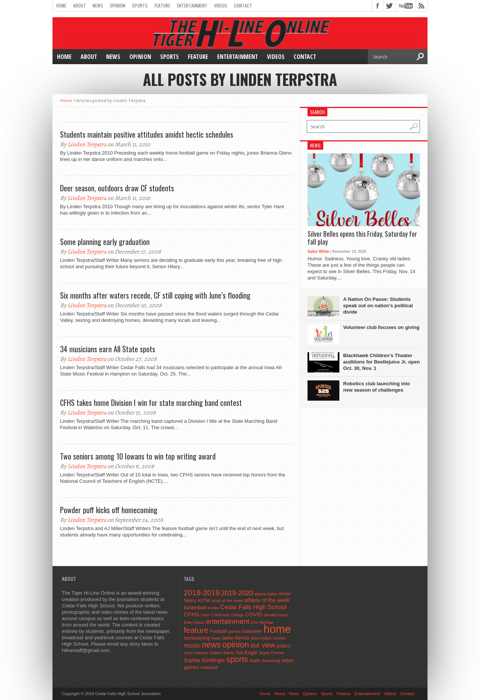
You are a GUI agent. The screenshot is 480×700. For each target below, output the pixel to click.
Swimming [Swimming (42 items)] (270, 660)
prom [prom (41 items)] (188, 652)
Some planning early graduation (105, 241)
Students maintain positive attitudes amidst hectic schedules (146, 134)
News (98, 5)
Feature (162, 5)
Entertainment (192, 5)
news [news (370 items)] (211, 644)
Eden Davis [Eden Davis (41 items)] (194, 622)
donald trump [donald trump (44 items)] (276, 615)
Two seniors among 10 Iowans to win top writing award (138, 456)
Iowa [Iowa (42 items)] (216, 638)
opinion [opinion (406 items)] (235, 644)
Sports (140, 5)
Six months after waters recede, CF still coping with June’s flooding (155, 295)
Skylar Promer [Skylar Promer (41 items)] (271, 652)
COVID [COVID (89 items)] (253, 614)
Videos (220, 5)
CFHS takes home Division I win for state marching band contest (151, 402)
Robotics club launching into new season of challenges (376, 387)
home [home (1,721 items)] (277, 629)
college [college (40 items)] (237, 615)
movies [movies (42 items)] (279, 638)
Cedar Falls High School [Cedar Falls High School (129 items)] (253, 607)
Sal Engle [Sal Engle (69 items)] (246, 652)
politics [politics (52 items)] (283, 646)
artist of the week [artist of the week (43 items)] (227, 600)
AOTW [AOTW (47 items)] (204, 600)
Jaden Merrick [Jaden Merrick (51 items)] (235, 638)
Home (61, 5)
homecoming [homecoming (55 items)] (197, 638)
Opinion (117, 5)
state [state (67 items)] (254, 660)
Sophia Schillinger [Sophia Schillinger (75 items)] (204, 660)
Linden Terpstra (87, 144)
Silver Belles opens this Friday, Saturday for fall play (362, 238)
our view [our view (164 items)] (262, 645)
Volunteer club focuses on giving (381, 327)
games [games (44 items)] (234, 631)
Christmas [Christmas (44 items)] (220, 615)
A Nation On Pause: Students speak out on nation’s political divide (378, 305)
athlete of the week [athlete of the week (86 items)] (267, 600)
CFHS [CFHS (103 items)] (192, 614)
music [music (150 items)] (192, 645)
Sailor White (318, 251)
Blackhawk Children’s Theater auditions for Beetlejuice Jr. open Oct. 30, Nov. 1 (381, 362)
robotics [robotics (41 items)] (201, 652)
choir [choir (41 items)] (205, 615)
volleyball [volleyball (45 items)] (209, 667)
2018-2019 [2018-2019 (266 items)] (202, 593)
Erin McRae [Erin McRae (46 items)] (262, 622)
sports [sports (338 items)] (237, 659)
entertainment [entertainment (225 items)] (228, 621)
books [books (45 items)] (213, 607)
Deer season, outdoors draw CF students (117, 187)
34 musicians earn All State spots (107, 348)
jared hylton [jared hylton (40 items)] (261, 638)
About (79, 5)
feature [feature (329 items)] (196, 630)
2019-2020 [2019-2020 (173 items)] (237, 593)
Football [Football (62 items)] (218, 631)
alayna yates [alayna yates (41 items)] (266, 594)
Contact (243, 5)
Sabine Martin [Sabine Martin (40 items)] (222, 652)
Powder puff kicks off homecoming (109, 509)
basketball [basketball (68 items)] (195, 607)
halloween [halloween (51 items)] (252, 631)
